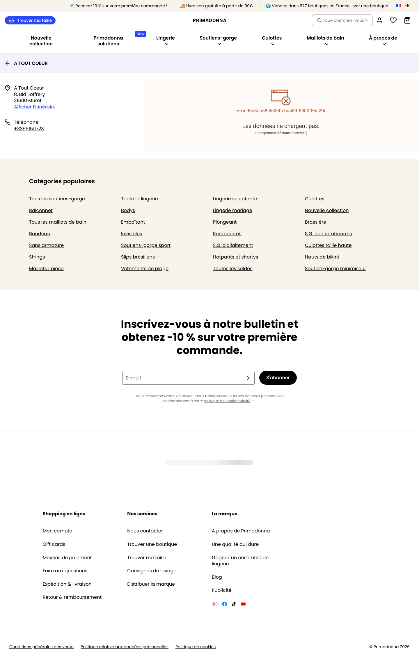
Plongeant (225, 222)
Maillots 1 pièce (46, 268)
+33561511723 (29, 128)
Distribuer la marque (151, 584)
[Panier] (407, 20)
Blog (217, 577)
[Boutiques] (363, 6)
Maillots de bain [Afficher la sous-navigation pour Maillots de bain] (325, 40)
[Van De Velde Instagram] (215, 604)
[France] (404, 5)
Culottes (314, 198)
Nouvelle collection (41, 41)
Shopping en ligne (64, 513)
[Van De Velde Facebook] (224, 604)
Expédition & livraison (67, 584)
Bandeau (39, 233)
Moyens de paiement (67, 558)
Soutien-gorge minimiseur (335, 268)
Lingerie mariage (232, 210)
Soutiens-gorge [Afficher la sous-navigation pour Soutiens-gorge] (218, 40)
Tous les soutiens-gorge (57, 198)
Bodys (128, 210)
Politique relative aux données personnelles (124, 647)
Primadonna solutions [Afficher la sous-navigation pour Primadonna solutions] (118, 39)
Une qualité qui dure (235, 544)
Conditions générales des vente (41, 647)
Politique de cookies (195, 647)
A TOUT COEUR (26, 63)
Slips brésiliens (138, 257)
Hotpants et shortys (235, 257)
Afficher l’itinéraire (35, 107)
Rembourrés (227, 233)
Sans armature (46, 245)
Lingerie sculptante (235, 198)
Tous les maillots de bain (57, 222)
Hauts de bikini (322, 257)
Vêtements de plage (144, 268)
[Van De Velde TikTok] (233, 604)
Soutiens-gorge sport (146, 245)
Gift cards (54, 544)
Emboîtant (133, 222)
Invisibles (131, 233)
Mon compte (57, 531)
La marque (224, 513)
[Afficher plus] (254, 401)
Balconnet (41, 210)
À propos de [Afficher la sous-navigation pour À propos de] (383, 40)
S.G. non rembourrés (328, 233)
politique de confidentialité (227, 401)
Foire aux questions (65, 571)
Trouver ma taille (30, 20)
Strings (37, 257)
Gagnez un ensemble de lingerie (240, 561)
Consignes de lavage (151, 571)
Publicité (222, 590)
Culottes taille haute (328, 245)
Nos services (142, 513)
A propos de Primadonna (241, 531)
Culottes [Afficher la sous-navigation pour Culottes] (272, 40)
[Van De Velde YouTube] (243, 604)
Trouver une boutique (152, 544)
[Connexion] (379, 20)
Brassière (315, 222)
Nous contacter (145, 531)
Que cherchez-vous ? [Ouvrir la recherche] (342, 20)
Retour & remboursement (72, 597)
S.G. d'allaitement (233, 245)
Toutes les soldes (233, 268)
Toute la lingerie (139, 198)
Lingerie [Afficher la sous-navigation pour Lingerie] (165, 40)
